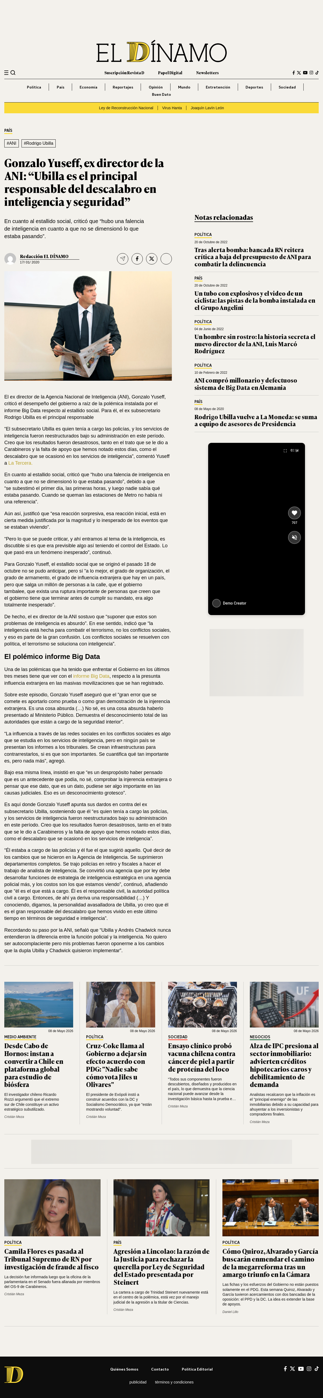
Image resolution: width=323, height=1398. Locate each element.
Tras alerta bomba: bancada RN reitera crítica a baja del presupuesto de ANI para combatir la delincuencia (252, 256)
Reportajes (123, 87)
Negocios (260, 1037)
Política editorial (197, 1369)
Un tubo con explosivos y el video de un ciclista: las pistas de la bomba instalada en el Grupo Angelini (254, 300)
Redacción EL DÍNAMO (44, 256)
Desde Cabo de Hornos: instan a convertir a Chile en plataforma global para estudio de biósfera (33, 1065)
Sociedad (287, 87)
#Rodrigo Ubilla (38, 143)
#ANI (11, 143)
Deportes (254, 87)
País (60, 87)
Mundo (184, 87)
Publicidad (137, 1382)
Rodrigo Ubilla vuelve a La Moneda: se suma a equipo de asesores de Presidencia (255, 420)
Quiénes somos (124, 1369)
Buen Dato (161, 94)
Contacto (160, 1369)
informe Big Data (91, 676)
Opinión (156, 87)
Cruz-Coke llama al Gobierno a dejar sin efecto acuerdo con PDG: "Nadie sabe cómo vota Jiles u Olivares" (116, 1065)
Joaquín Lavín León (207, 108)
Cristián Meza (14, 1117)
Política (34, 87)
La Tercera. (20, 463)
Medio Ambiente (20, 1037)
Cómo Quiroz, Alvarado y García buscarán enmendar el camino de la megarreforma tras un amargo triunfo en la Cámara (270, 1262)
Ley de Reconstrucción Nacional (126, 108)
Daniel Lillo (230, 1312)
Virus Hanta (172, 108)
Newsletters (207, 72)
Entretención (218, 87)
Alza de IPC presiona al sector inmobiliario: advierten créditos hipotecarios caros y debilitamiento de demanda (284, 1065)
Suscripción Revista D (124, 72)
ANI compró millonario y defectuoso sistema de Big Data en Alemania (245, 383)
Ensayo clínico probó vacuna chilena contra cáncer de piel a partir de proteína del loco (201, 1057)
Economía (88, 87)
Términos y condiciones (174, 1382)
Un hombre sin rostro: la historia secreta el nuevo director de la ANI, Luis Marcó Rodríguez (254, 343)
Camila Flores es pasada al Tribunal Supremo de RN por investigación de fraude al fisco (51, 1258)
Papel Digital (170, 72)
